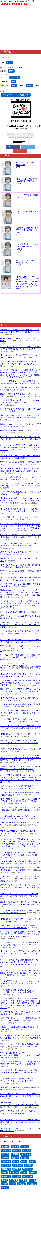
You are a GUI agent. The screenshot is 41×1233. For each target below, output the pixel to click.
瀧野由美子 (6, 1169)
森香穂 (4, 1180)
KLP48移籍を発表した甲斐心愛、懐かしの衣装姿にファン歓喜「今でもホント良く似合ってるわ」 (20, 1081)
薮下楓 (32, 1180)
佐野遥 (32, 1161)
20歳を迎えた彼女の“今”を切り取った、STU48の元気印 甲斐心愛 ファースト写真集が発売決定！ (20, 769)
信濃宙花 (5, 1187)
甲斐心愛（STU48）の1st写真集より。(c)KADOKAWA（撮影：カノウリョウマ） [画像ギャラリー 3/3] (20, 1055)
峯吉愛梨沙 (27, 1176)
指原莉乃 (5, 1147)
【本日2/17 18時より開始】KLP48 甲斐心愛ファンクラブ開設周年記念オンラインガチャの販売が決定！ (20, 417)
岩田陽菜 (14, 1154)
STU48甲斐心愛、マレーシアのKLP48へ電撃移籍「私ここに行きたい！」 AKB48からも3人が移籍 (19, 855)
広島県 (11, 71)
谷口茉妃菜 (27, 1169)
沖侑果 (12, 1184)
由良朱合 (21, 1184)
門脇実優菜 (6, 1161)
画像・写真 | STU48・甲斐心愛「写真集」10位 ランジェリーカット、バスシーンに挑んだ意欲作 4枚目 (20, 742)
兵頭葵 (24, 1173)
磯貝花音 (16, 1150)
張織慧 (4, 1173)
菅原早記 (28, 1165)
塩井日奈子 (6, 1165)
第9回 (14, 85)
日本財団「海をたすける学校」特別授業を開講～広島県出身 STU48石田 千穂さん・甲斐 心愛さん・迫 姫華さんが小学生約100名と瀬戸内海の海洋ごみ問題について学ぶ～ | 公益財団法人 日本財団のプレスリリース (20, 1003)
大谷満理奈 (25, 1154)
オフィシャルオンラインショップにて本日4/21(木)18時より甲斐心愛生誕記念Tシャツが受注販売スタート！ (20, 666)
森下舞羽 (13, 1180)
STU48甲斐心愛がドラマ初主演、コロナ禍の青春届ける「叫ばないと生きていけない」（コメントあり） (20, 1122)
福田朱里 (33, 1173)
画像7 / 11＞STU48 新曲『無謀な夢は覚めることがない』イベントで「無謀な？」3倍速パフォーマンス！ (20, 332)
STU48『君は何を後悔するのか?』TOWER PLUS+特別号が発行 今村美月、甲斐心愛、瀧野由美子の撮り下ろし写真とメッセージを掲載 (20, 934)
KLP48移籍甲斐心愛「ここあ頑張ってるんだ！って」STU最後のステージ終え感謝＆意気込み (19, 992)
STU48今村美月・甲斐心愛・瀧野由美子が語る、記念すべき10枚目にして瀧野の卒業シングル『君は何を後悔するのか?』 (20, 683)
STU (13, 82)
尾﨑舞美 (5, 1158)
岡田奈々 (14, 1147)
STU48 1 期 (14, 77)
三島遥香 (16, 1176)
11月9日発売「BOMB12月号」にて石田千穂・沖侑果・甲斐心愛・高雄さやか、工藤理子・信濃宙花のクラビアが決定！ (20, 603)
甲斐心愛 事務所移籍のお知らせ (12, 430)
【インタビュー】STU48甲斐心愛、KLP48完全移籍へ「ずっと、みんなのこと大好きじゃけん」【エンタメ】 (20, 953)
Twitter (27, 147)
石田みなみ (6, 1150)
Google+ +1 (20, 151)
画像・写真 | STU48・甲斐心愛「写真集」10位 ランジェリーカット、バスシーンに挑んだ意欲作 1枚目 (20, 691)
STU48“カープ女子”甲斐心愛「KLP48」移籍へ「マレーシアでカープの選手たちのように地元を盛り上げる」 (20, 657)
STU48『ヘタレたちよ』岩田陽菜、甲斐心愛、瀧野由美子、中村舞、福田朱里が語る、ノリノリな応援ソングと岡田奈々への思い (20, 973)
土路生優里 (14, 1173)
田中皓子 (16, 1169)
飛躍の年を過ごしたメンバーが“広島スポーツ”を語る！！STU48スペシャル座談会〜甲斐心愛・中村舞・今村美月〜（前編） (20, 1104)
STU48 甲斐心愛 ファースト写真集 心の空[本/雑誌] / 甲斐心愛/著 (27, 246)
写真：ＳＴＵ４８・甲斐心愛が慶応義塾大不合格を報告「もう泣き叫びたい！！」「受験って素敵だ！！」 (20, 1046)
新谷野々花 (17, 1165)
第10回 (29, 85)
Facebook (12, 147)
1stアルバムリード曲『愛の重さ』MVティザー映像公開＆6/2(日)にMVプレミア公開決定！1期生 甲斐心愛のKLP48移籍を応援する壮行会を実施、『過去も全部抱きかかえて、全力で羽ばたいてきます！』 (20, 843)
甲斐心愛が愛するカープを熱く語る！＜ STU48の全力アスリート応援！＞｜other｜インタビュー (20, 648)
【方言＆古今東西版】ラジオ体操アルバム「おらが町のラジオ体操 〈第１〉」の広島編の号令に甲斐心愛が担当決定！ (20, 500)
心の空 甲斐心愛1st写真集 (28, 195)
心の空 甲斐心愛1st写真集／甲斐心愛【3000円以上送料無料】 (27, 230)
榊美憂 (24, 1161)
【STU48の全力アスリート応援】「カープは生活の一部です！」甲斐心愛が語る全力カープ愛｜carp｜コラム (20, 801)
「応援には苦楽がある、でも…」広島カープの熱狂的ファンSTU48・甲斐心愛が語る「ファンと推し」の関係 (20, 624)
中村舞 (4, 1184)
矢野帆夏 (23, 1180)
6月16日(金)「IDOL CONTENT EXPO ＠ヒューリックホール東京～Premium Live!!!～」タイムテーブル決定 (20, 1029)
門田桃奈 (24, 1158)
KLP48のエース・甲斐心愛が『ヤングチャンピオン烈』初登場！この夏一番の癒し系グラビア (20, 545)
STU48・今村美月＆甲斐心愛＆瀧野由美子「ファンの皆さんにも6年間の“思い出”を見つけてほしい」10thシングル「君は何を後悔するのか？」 (20, 962)
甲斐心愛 (14, 1158)
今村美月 (5, 1154)
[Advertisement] (20, 28)
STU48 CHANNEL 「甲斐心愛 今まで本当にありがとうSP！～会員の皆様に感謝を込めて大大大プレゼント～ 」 (20, 447)
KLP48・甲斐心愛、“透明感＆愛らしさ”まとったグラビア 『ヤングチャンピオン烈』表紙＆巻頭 (20, 364)
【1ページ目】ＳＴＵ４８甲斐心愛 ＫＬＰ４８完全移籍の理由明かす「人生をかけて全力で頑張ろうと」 (20, 471)
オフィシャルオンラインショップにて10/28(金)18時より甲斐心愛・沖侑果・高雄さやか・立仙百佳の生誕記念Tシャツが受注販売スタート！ (20, 758)
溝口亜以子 (32, 1184)
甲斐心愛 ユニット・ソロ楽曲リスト (16, 95)
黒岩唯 (15, 1161)
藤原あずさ (6, 1176)
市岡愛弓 (26, 1150)
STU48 (9, 62)
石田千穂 (24, 1147)
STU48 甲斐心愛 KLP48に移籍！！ (13, 612)
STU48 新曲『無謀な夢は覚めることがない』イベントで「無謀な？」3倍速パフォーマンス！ (20, 402)
